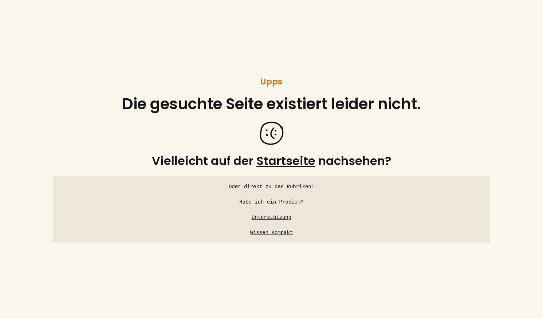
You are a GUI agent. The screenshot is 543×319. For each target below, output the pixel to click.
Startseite (285, 161)
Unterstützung (271, 217)
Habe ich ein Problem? (271, 202)
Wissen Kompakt (271, 232)
